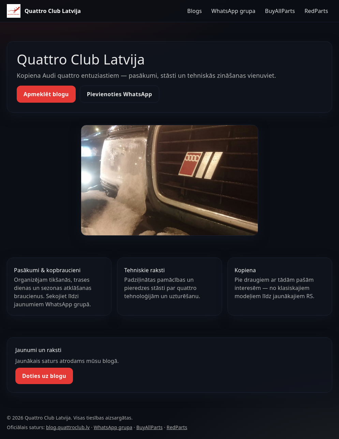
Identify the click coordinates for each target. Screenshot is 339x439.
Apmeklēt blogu (46, 94)
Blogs (194, 11)
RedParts (316, 11)
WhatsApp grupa (233, 11)
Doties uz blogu (44, 376)
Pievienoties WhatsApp (119, 94)
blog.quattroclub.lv (68, 427)
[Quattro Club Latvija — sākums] (44, 11)
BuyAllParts (280, 11)
